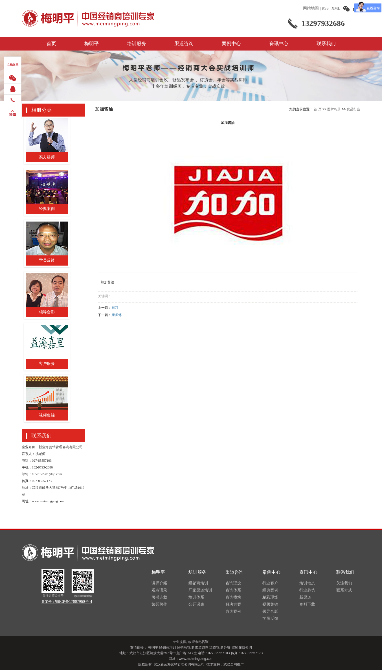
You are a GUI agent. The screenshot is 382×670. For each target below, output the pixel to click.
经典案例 (270, 590)
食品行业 (353, 109)
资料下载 (307, 604)
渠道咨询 (184, 43)
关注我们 (344, 583)
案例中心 (231, 43)
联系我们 (326, 43)
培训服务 (136, 43)
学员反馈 (270, 618)
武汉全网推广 (233, 664)
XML (335, 8)
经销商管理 (185, 647)
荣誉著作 (159, 604)
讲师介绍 (159, 583)
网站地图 (311, 8)
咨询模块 (233, 597)
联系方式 (344, 590)
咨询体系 (233, 590)
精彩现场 (270, 597)
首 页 (317, 109)
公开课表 (196, 604)
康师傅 (116, 315)
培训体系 (196, 597)
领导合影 (270, 611)
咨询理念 (233, 583)
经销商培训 (198, 583)
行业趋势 (307, 590)
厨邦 (114, 308)
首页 (51, 43)
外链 (227, 647)
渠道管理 (216, 647)
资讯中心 (278, 43)
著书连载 (159, 597)
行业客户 (270, 583)
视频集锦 (270, 604)
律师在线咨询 (242, 647)
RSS (325, 8)
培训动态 (307, 583)
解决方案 (233, 604)
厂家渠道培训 (200, 590)
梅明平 (91, 43)
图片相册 (334, 109)
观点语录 (159, 590)
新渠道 (305, 597)
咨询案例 (233, 611)
